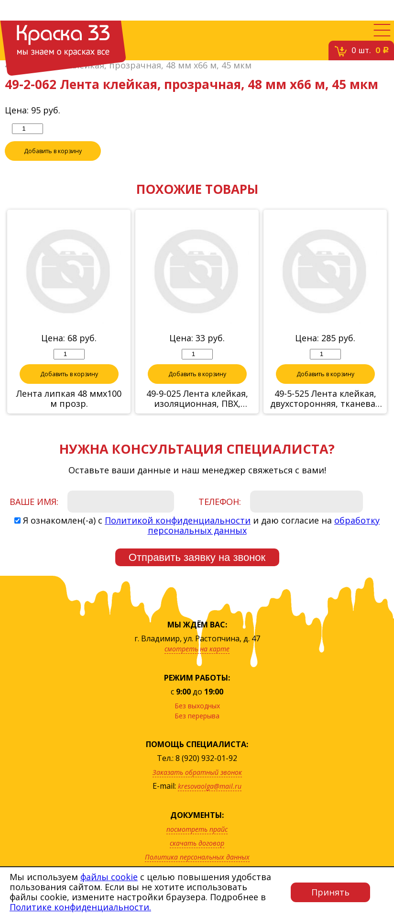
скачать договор (197, 858)
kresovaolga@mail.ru (209, 801)
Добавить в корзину (53, 166)
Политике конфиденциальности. (80, 907)
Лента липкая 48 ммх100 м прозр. (68, 414)
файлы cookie (109, 877)
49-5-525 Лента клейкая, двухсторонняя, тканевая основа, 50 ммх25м (325, 414)
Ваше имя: (34, 517)
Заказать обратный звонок (197, 787)
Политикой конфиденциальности (178, 535)
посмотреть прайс (197, 844)
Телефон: (219, 517)
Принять (330, 892)
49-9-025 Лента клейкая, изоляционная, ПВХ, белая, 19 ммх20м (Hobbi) (197, 414)
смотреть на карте (197, 664)
